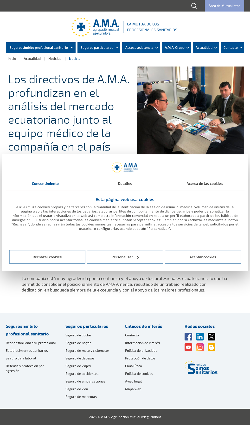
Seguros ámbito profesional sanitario (27, 330)
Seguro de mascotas (81, 396)
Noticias (54, 58)
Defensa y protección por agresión (25, 368)
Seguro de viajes (78, 366)
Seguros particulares (86, 326)
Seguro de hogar (78, 342)
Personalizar (125, 257)
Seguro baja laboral (21, 358)
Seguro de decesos (80, 358)
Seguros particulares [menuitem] (97, 47)
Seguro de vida (76, 389)
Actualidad (32, 58)
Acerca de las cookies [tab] (204, 183)
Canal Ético (133, 366)
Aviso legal (133, 381)
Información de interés (142, 342)
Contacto (132, 335)
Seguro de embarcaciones (85, 381)
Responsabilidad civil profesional (31, 342)
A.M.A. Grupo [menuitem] (175, 47)
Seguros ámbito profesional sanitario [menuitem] (39, 47)
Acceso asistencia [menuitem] (139, 47)
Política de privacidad (141, 350)
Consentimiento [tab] (45, 183)
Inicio (12, 58)
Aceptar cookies (203, 257)
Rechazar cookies (47, 257)
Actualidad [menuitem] (204, 47)
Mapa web (133, 389)
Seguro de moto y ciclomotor (87, 350)
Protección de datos (140, 358)
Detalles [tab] (125, 183)
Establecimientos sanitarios (27, 350)
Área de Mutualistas (224, 5)
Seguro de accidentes (81, 373)
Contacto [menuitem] (231, 47)
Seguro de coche (78, 335)
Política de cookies (139, 373)
